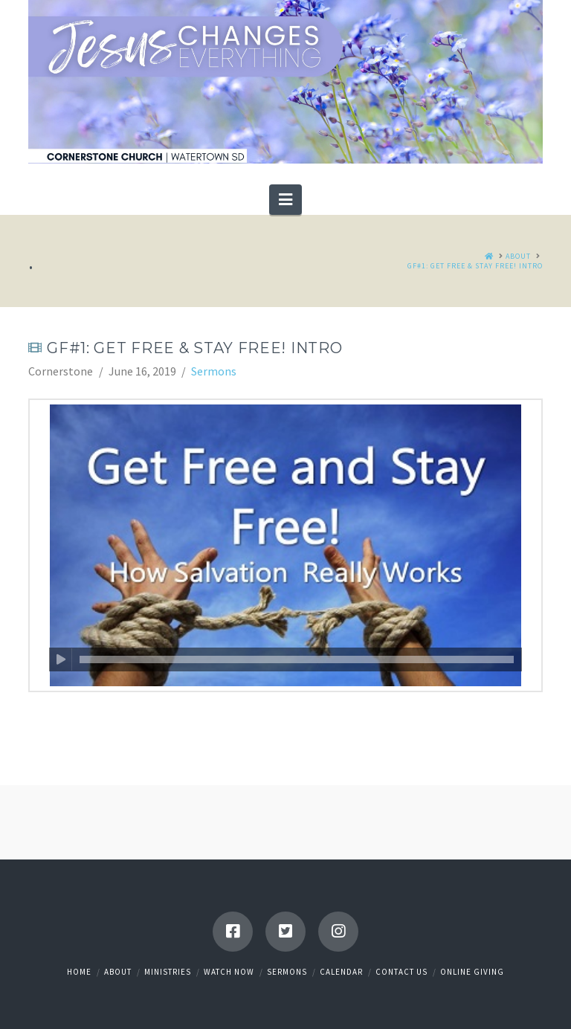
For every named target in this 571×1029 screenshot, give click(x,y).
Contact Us (401, 972)
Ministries (167, 972)
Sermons (213, 371)
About (118, 972)
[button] (285, 199)
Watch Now (229, 972)
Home (79, 972)
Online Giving (472, 972)
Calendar (341, 972)
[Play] (60, 659)
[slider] (296, 659)
